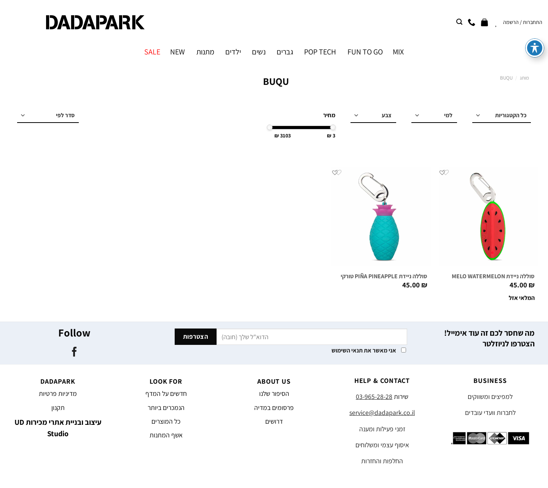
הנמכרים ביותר (166, 407)
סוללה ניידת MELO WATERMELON (493, 276)
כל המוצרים (165, 421)
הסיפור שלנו (274, 393)
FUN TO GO (365, 52)
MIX (398, 52)
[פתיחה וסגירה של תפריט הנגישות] (535, 17)
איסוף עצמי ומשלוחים (382, 444)
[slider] (333, 127)
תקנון (58, 407)
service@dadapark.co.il (382, 412)
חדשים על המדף (166, 393)
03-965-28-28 (374, 396)
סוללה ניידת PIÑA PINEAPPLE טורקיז (382, 276)
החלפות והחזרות (382, 460)
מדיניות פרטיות (58, 393)
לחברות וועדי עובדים (490, 412)
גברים (285, 52)
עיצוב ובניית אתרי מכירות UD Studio (58, 428)
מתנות (205, 52)
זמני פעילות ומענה (382, 428)
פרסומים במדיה (274, 407)
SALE (152, 52)
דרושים (274, 421)
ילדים (233, 52)
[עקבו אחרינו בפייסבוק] (74, 352)
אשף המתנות (166, 435)
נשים (259, 52)
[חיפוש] (459, 21)
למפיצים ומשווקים (490, 396)
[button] (442, 172)
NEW (177, 52)
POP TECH (320, 52)
